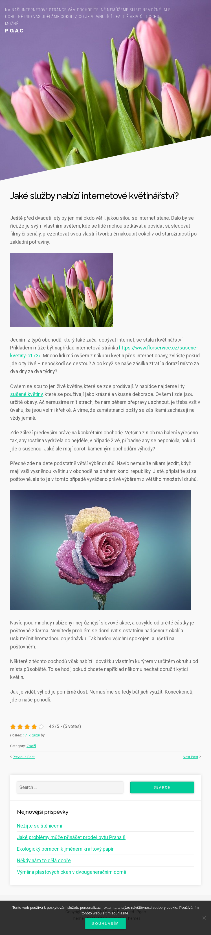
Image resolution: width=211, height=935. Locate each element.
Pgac (15, 30)
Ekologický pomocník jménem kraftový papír (65, 849)
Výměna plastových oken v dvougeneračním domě (71, 872)
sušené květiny (26, 394)
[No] (204, 918)
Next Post (190, 757)
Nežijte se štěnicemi (39, 826)
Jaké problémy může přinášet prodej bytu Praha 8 (71, 837)
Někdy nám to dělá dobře (44, 860)
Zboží (31, 746)
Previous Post (24, 757)
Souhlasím (105, 923)
